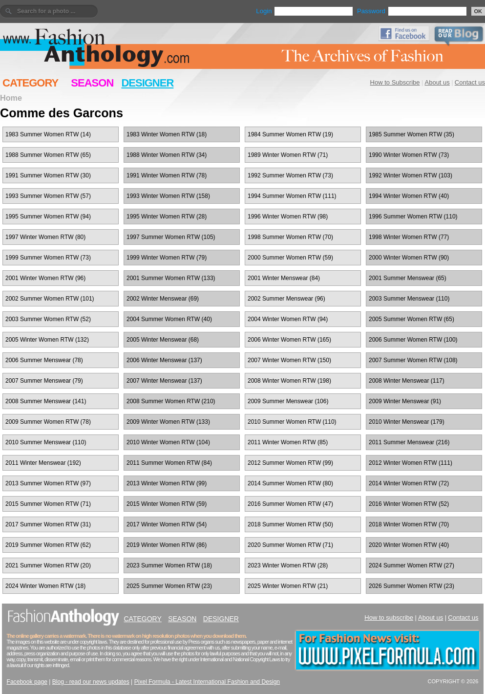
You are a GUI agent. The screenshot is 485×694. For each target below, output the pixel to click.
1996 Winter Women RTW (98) (288, 216)
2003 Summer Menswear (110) (409, 298)
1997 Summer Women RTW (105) (171, 237)
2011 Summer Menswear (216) (409, 442)
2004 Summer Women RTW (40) (169, 319)
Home (11, 97)
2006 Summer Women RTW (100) (413, 339)
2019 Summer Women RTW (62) (48, 545)
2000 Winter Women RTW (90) (409, 257)
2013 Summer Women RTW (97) (48, 483)
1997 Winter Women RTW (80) (45, 237)
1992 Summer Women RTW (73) (290, 175)
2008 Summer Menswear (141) (45, 401)
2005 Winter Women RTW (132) (47, 339)
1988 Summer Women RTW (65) (48, 155)
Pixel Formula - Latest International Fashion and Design (207, 681)
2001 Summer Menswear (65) (407, 278)
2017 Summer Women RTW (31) (48, 524)
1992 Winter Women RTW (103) (410, 175)
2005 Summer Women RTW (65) (411, 319)
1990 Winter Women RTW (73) (409, 155)
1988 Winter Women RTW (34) (167, 155)
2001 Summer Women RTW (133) (171, 278)
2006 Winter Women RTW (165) (289, 339)
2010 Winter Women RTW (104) (168, 442)
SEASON (92, 83)
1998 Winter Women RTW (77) (409, 237)
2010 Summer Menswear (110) (45, 442)
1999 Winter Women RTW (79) (167, 257)
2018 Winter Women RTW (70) (409, 524)
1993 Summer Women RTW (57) (48, 196)
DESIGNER (147, 83)
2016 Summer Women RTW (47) (290, 503)
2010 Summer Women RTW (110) (292, 421)
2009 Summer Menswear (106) (288, 401)
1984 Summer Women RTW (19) (290, 134)
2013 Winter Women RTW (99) (167, 483)
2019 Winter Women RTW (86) (167, 545)
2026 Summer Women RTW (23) (411, 586)
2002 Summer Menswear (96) (286, 298)
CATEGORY (30, 83)
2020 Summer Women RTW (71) (290, 545)
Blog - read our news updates (90, 681)
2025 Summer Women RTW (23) (169, 586)
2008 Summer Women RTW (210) (171, 401)
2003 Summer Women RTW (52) (48, 319)
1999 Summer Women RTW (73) (48, 257)
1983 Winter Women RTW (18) (167, 134)
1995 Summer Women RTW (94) (48, 216)
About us (437, 82)
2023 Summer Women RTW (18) (169, 565)
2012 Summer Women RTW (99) (290, 462)
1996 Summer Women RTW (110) (413, 216)
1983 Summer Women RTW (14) (48, 134)
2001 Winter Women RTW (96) (45, 278)
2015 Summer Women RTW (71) (48, 503)
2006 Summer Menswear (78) (44, 360)
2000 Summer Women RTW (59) (290, 257)
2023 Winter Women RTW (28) (288, 565)
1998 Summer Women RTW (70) (290, 237)
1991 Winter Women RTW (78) (167, 175)
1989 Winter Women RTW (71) (288, 155)
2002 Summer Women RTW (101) (49, 298)
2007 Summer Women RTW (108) (413, 360)
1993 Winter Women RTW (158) (168, 196)
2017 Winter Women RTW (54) (167, 524)
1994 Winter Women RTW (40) (409, 196)
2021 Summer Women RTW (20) (48, 565)
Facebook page (27, 681)
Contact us (470, 82)
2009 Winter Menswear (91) (405, 401)
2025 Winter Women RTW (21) (288, 586)
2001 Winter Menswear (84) (284, 278)
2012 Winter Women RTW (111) (410, 462)
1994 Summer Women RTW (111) (292, 196)
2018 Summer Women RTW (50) (290, 524)
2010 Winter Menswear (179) (406, 421)
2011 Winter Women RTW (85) (288, 442)
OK (478, 11)
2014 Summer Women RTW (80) (290, 483)
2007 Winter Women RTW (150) (289, 360)
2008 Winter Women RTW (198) (289, 380)
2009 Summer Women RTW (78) (48, 421)
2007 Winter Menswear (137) (164, 380)
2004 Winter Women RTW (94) (288, 319)
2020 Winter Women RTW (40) (409, 545)
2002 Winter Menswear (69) (163, 298)
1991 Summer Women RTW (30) (48, 175)
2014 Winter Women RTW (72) (409, 483)
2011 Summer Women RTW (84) (169, 462)
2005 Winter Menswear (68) (163, 339)
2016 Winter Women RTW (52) (409, 503)
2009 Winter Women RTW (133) (168, 421)
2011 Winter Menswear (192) (43, 462)
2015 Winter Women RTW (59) (167, 503)
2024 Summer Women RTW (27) (411, 565)
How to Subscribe (395, 82)
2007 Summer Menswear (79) (44, 380)
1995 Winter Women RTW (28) (167, 216)
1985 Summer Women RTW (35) (411, 134)
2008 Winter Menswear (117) (406, 380)
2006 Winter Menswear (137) (164, 360)
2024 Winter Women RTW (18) (45, 586)
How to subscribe (388, 617)
